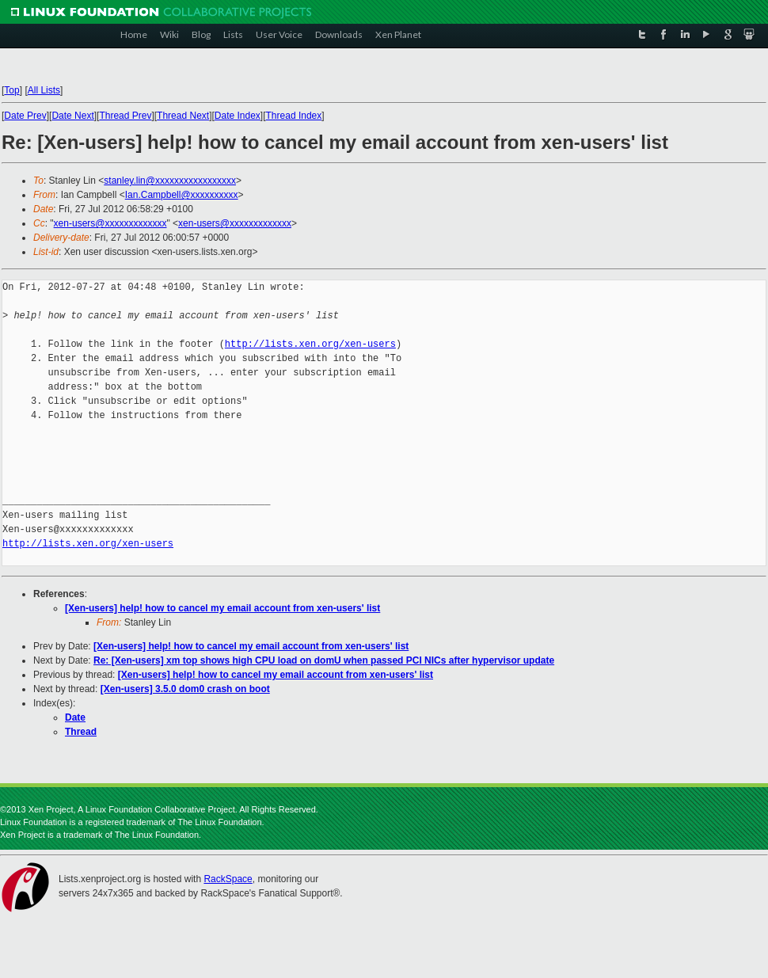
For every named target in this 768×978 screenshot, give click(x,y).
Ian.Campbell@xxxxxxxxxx (181, 194)
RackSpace (227, 879)
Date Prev (25, 115)
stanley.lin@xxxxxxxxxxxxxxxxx (170, 180)
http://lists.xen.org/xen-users (310, 344)
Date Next (72, 115)
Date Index (237, 115)
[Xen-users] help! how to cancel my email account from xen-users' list (222, 608)
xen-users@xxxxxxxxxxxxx (110, 223)
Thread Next (183, 115)
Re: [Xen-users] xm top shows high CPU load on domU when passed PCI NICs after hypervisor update (323, 660)
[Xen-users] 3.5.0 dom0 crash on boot (185, 688)
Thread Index (294, 115)
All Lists (44, 90)
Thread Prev (125, 115)
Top (11, 90)
